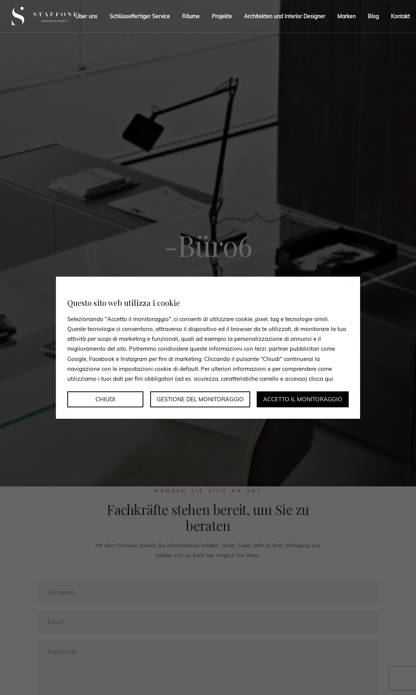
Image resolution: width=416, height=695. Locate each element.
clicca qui (321, 378)
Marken (346, 16)
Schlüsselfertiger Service (140, 16)
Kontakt (400, 16)
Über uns (86, 16)
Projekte (222, 16)
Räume (191, 16)
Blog (373, 16)
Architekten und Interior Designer (284, 16)
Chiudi (105, 399)
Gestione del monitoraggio (200, 399)
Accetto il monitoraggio (302, 399)
